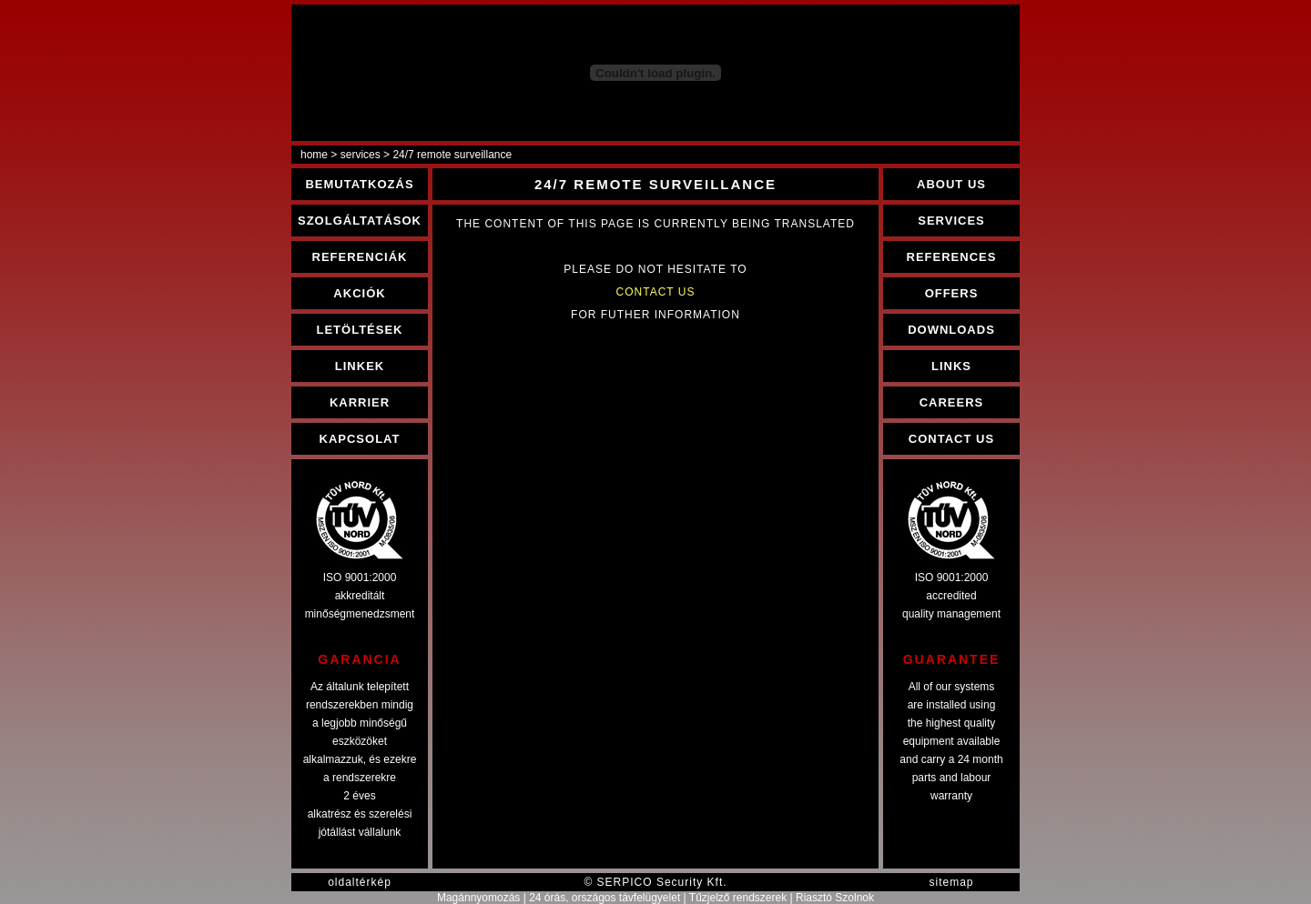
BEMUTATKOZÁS (359, 184)
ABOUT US (951, 184)
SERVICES (951, 220)
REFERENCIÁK (360, 257)
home (314, 154)
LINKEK (359, 366)
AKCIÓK (359, 293)
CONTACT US (951, 439)
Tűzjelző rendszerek (738, 897)
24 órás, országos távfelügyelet (604, 897)
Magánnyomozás (478, 897)
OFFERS (952, 293)
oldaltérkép (359, 882)
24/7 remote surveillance (452, 154)
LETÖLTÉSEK (360, 329)
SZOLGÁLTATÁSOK (360, 220)
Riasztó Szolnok (835, 897)
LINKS (951, 366)
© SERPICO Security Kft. (655, 882)
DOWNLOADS (951, 329)
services (360, 154)
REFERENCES (952, 257)
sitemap (951, 882)
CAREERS (952, 402)
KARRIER (360, 402)
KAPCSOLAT (360, 439)
